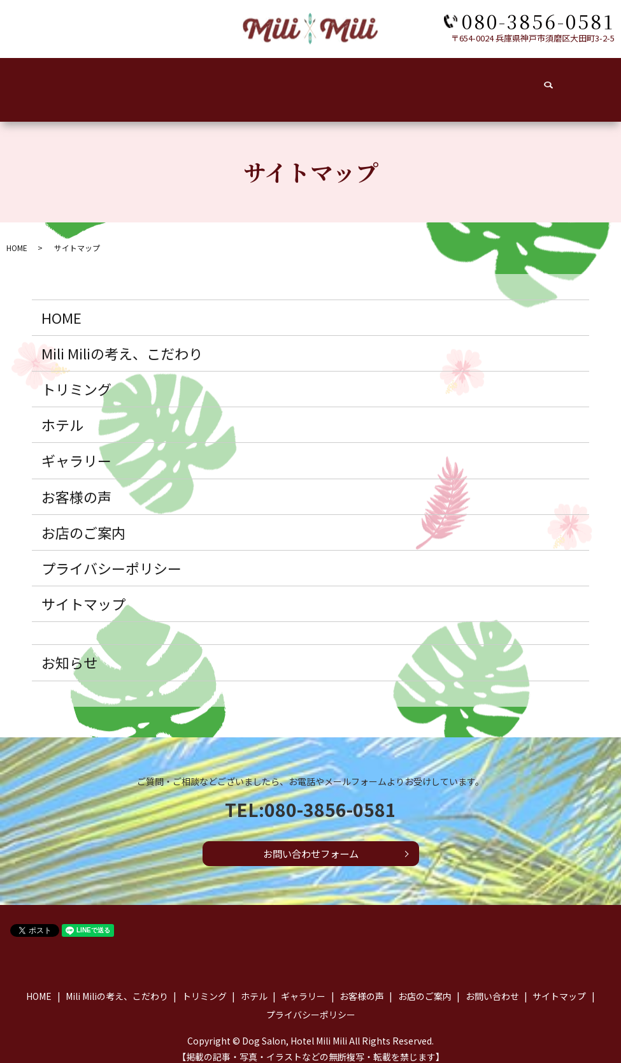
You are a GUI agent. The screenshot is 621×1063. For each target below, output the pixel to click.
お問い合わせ (535, 82)
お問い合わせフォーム (310, 841)
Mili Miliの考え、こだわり (122, 340)
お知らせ (69, 649)
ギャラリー (303, 82)
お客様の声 (376, 82)
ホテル (239, 82)
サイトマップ (83, 591)
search (598, 82)
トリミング (175, 82)
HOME (45, 82)
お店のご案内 (454, 82)
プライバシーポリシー (111, 555)
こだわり (107, 82)
